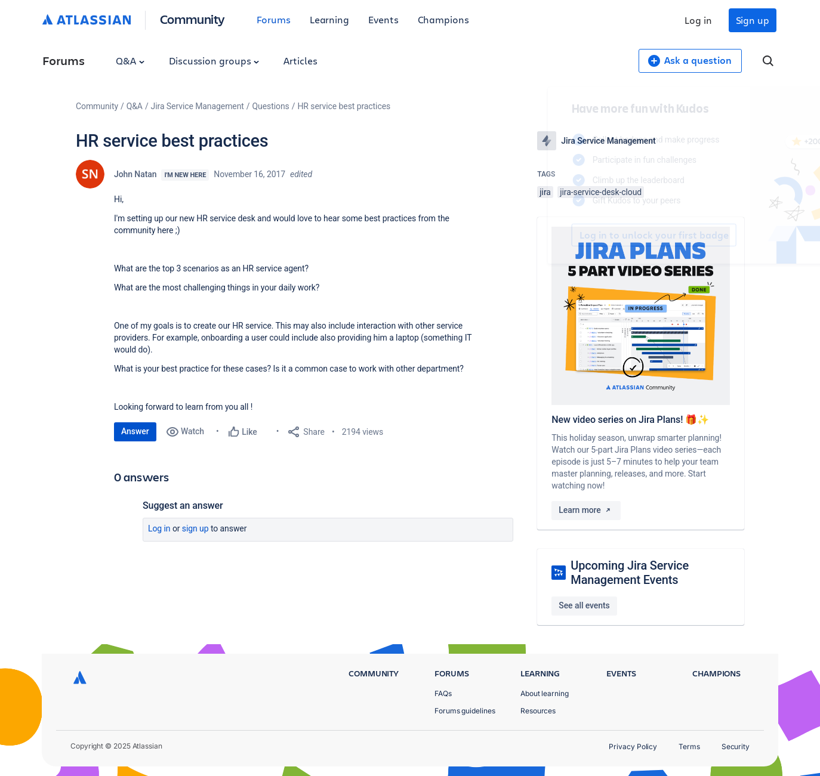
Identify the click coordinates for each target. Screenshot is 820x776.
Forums (274, 19)
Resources (538, 710)
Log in (698, 20)
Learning (329, 19)
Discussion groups (214, 60)
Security (736, 746)
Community (192, 18)
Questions (270, 106)
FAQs (443, 693)
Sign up (752, 20)
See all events (584, 605)
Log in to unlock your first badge (550, 235)
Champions (443, 19)
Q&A (130, 60)
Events (383, 19)
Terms (689, 746)
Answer (135, 431)
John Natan (135, 174)
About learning (544, 693)
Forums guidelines (464, 710)
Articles (300, 60)
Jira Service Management (197, 106)
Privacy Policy (633, 746)
